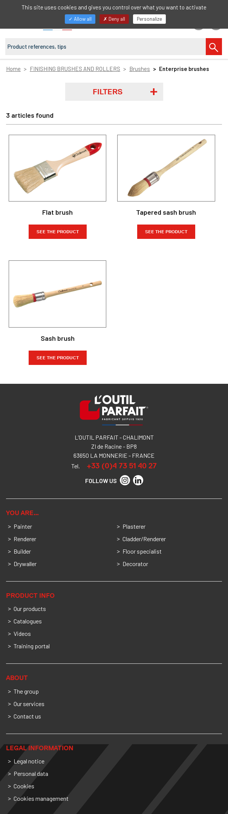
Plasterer (133, 526)
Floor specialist (142, 551)
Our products (30, 608)
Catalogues (28, 621)
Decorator (135, 563)
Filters (107, 91)
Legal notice (29, 761)
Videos (22, 633)
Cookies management (41, 798)
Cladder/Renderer (144, 538)
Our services (29, 703)
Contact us (27, 716)
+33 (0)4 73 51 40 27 (122, 465)
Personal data (31, 773)
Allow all (80, 19)
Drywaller (25, 563)
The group (26, 691)
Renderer (25, 538)
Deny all (114, 19)
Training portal (32, 645)
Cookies (24, 785)
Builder (22, 551)
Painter (23, 526)
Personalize (149, 19)
